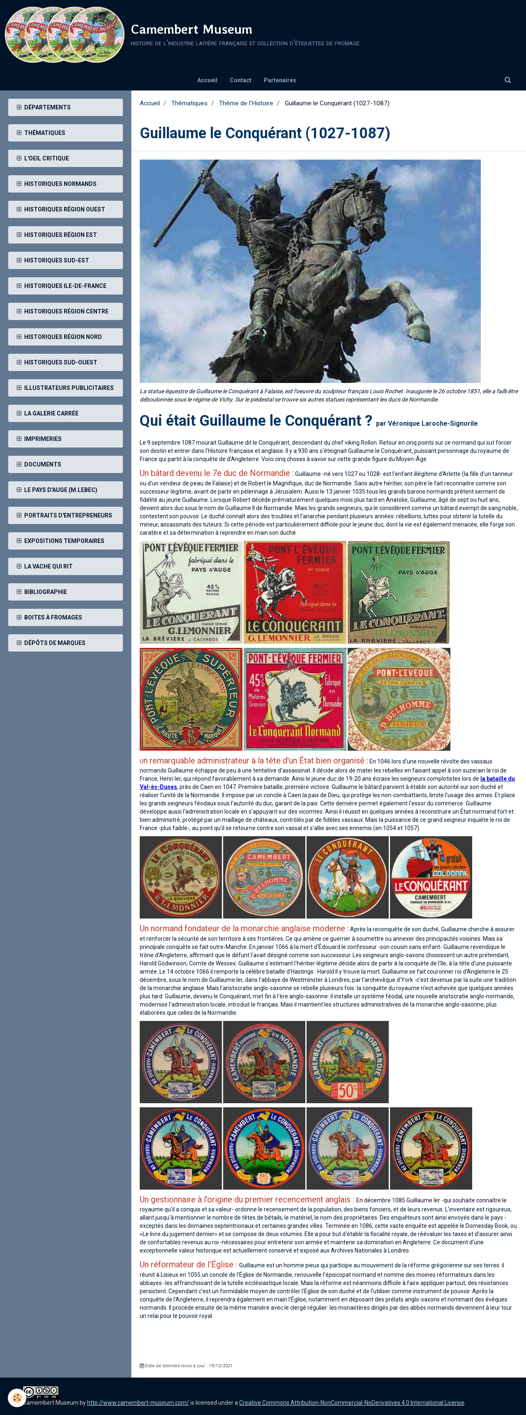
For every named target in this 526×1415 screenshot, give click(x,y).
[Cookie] (17, 1398)
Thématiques (189, 103)
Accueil (207, 80)
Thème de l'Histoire (246, 103)
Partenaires (280, 80)
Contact (240, 80)
